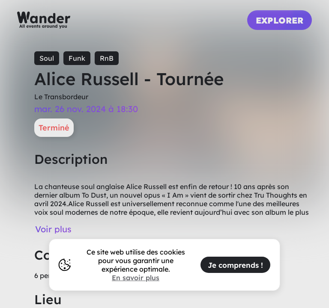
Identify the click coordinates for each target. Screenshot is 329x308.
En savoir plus (135, 277)
